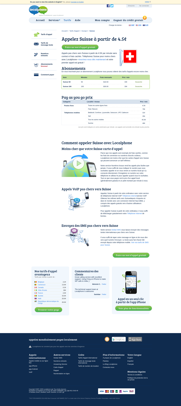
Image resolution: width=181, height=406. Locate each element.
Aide (77, 20)
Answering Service (60, 364)
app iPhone (33, 366)
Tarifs (67, 20)
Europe (84, 31)
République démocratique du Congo (48, 302)
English (130, 358)
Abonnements (47, 65)
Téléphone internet (129, 196)
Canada (41, 287)
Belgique (41, 282)
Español (130, 361)
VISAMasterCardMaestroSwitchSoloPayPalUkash (120, 391)
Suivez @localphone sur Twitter (111, 5)
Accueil (40, 20)
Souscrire (138, 82)
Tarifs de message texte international (86, 362)
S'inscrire (131, 6)
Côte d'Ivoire (42, 290)
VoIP (30, 372)
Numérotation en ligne (62, 374)
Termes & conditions (134, 375)
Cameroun (42, 285)
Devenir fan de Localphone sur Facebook (108, 5)
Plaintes (106, 361)
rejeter (147, 2)
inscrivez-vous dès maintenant (92, 59)
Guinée (40, 296)
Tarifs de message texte (47, 44)
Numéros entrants (45, 55)
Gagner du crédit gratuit (128, 20)
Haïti (39, 298)
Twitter (104, 284)
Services (54, 20)
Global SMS (116, 230)
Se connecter (144, 6)
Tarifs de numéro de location (88, 366)
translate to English (77, 2)
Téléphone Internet (134, 213)
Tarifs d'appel (46, 34)
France (40, 293)
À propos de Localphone (112, 358)
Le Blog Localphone (110, 364)
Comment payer (47, 75)
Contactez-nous (108, 367)
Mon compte (102, 20)
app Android (33, 369)
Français (130, 364)
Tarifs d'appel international (87, 358)
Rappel (56, 370)
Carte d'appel (58, 367)
